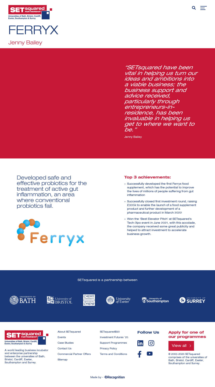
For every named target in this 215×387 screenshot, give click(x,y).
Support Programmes (113, 343)
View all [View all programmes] (179, 346)
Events (62, 337)
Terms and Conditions (113, 354)
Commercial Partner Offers (74, 354)
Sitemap (63, 360)
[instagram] (151, 343)
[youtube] (150, 353)
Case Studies (66, 343)
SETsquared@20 (110, 332)
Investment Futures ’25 (114, 337)
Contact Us (64, 349)
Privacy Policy (108, 349)
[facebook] (139, 354)
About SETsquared (69, 332)
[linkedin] (140, 343)
